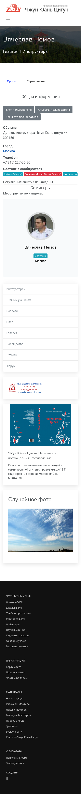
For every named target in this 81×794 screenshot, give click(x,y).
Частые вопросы (17, 677)
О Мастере (12, 624)
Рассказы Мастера (18, 704)
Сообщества (14, 344)
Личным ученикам (18, 300)
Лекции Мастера (16, 709)
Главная (10, 51)
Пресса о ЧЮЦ (15, 720)
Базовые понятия (17, 646)
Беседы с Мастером (18, 715)
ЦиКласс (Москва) (13, 174)
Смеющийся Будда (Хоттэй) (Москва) (43, 174)
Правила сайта (15, 672)
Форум (10, 366)
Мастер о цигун (15, 618)
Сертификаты (36, 81)
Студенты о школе (17, 635)
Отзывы (11, 355)
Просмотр (13, 81)
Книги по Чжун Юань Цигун (22, 737)
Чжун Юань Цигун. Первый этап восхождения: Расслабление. (33, 455)
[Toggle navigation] (8, 18)
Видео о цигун (14, 731)
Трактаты (12, 726)
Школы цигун (14, 607)
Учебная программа (18, 613)
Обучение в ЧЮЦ (16, 629)
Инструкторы (36, 51)
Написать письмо (17, 757)
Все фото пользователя (22, 117)
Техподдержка (15, 763)
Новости (12, 311)
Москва (9, 151)
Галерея (11, 333)
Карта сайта (13, 666)
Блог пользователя (19, 110)
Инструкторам (16, 289)
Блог (9, 322)
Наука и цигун (14, 698)
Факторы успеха (16, 640)
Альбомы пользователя (54, 110)
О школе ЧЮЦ (14, 602)
